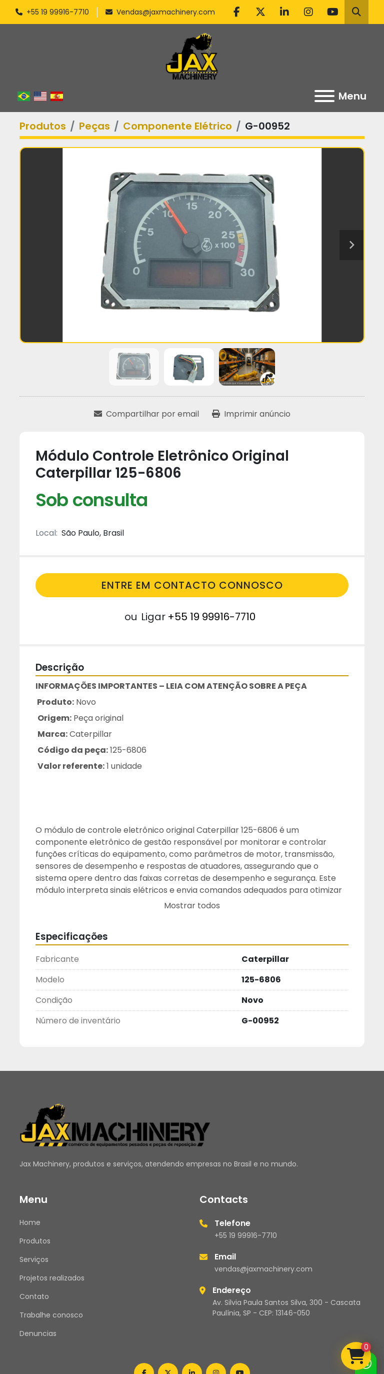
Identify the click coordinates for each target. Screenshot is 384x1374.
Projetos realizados (52, 1278)
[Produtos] (43, 126)
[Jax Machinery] (115, 1124)
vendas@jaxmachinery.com (263, 1269)
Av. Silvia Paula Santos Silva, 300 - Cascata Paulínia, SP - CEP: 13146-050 (286, 1307)
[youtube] (332, 12)
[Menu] (324, 96)
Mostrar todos (192, 905)
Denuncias (38, 1333)
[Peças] (94, 126)
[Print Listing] (251, 414)
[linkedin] (284, 12)
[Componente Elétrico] (177, 126)
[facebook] (236, 12)
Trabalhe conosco (51, 1315)
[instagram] (308, 12)
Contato (34, 1296)
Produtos (35, 1241)
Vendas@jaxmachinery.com (165, 12)
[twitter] (260, 12)
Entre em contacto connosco (192, 585)
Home (30, 1222)
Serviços (34, 1259)
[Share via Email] (147, 414)
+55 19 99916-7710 (57, 12)
